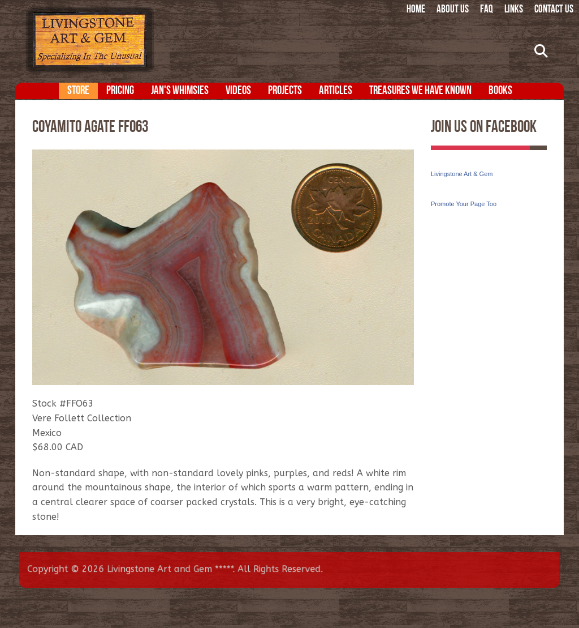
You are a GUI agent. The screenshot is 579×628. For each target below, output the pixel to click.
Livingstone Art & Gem (461, 173)
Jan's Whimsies (180, 91)
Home (416, 10)
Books (500, 91)
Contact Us (553, 10)
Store (78, 91)
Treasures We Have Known (420, 91)
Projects (285, 91)
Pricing (120, 91)
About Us (453, 10)
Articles (335, 91)
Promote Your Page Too (463, 203)
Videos (238, 91)
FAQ (486, 10)
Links (513, 10)
